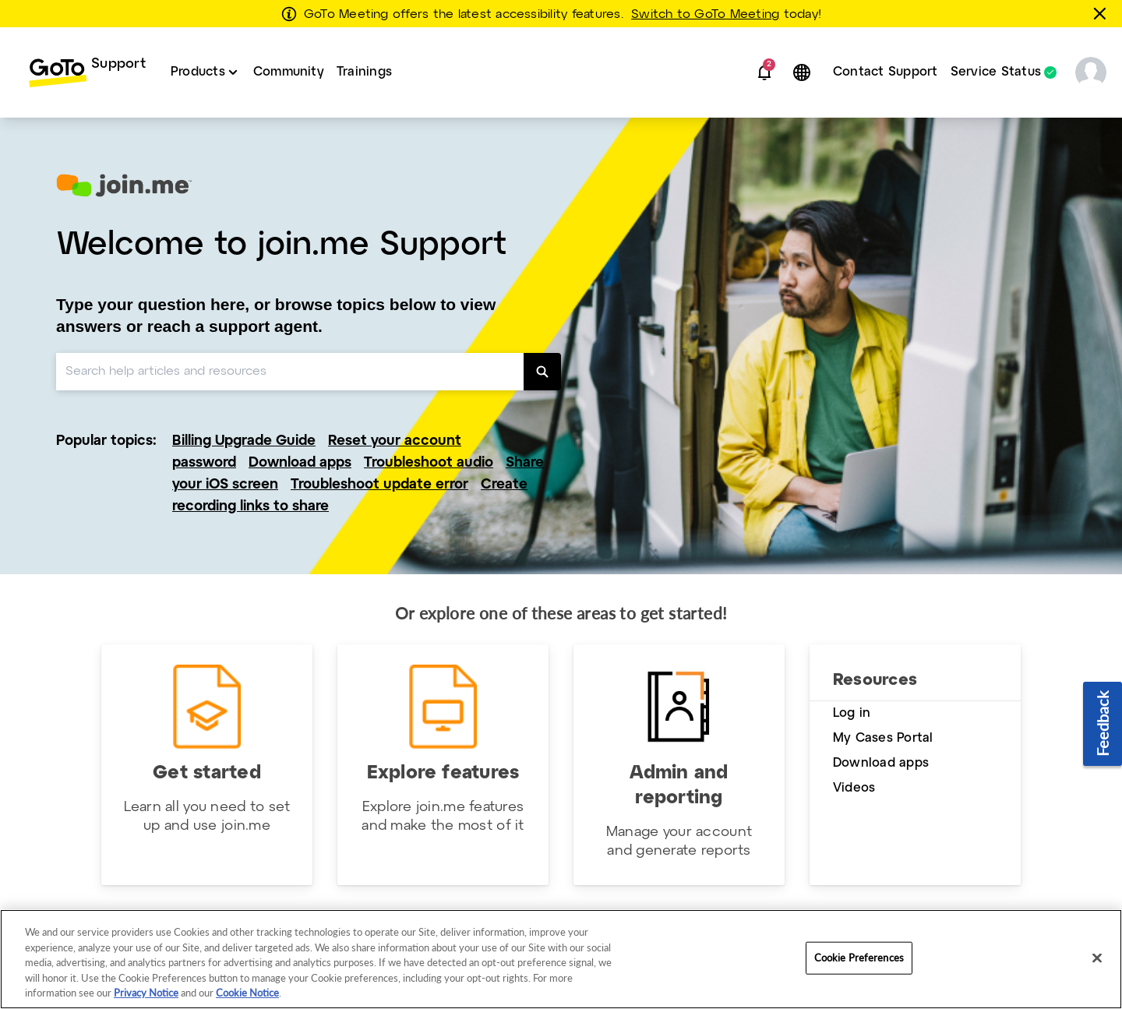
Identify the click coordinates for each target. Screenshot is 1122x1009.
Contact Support (885, 72)
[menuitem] (87, 72)
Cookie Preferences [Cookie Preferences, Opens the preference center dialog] (859, 957)
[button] (764, 72)
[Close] (1097, 958)
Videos (854, 788)
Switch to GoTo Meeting (705, 15)
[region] (561, 959)
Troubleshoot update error (379, 485)
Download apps (300, 463)
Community (288, 72)
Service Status (996, 72)
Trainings (364, 72)
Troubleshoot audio (428, 463)
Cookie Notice (247, 992)
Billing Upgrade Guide (244, 441)
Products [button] (198, 72)
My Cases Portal (883, 738)
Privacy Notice (146, 992)
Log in (851, 713)
